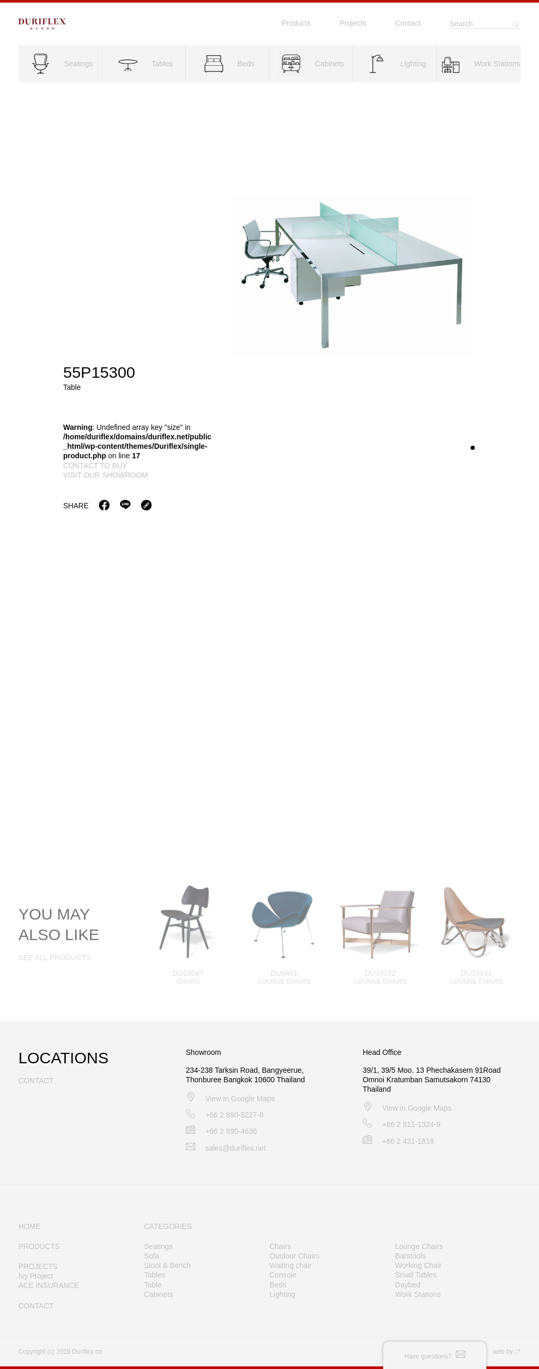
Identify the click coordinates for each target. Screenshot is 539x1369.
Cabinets (158, 1294)
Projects (353, 23)
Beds (278, 1285)
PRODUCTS (39, 1246)
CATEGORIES (168, 1226)
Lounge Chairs (419, 1246)
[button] (473, 448)
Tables (154, 1275)
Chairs (280, 1246)
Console (283, 1275)
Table (153, 1285)
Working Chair (418, 1265)
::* (518, 1351)
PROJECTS (38, 1266)
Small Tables (415, 1275)
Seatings (158, 1246)
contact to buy (95, 466)
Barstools (410, 1256)
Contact (408, 23)
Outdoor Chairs (295, 1256)
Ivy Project (35, 1276)
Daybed (407, 1285)
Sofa (151, 1256)
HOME (29, 1226)
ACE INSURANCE (48, 1285)
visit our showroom (105, 475)
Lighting (282, 1294)
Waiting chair (291, 1265)
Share (75, 506)
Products (296, 23)
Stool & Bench (167, 1265)
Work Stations (418, 1294)
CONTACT (36, 1306)
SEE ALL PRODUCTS (54, 964)
